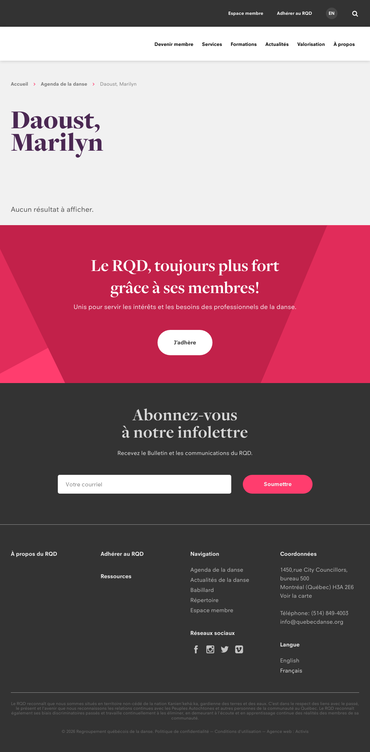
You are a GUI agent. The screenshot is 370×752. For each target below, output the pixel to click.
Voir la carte (296, 595)
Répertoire (204, 600)
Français (291, 670)
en (331, 13)
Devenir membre (173, 44)
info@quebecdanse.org (311, 621)
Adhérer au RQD (294, 13)
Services (212, 44)
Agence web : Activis (288, 731)
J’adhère (185, 342)
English (289, 660)
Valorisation (311, 44)
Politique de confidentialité (182, 731)
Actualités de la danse (219, 579)
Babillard (202, 589)
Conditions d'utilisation (238, 731)
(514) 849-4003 (329, 613)
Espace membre (245, 13)
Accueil (19, 84)
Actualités (277, 44)
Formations (244, 44)
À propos (344, 44)
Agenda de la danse (64, 84)
